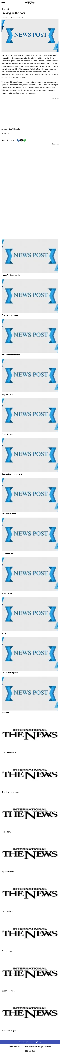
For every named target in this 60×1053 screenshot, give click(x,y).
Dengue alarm (7, 911)
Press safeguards (9, 752)
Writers (29, 1042)
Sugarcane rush (8, 991)
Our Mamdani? (8, 553)
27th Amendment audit (11, 355)
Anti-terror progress (10, 315)
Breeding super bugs (10, 792)
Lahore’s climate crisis (11, 275)
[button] (18, 140)
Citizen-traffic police (10, 673)
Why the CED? (7, 394)
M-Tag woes (7, 593)
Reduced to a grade (10, 1031)
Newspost (5, 9)
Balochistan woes (9, 514)
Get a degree (7, 951)
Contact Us (22, 1042)
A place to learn (8, 872)
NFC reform (6, 832)
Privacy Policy (37, 1042)
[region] (30, 112)
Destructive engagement (12, 474)
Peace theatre (7, 434)
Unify (4, 633)
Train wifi (5, 713)
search (57, 3)
